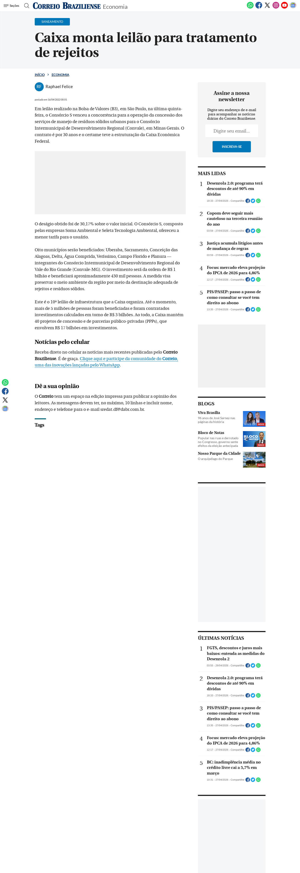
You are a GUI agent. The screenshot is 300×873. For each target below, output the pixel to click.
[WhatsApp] (250, 7)
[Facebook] (258, 7)
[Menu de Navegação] (12, 5)
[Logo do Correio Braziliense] (67, 5)
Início (40, 75)
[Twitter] (267, 7)
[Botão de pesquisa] (25, 5)
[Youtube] (284, 7)
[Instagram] (276, 7)
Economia (115, 6)
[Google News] (293, 7)
